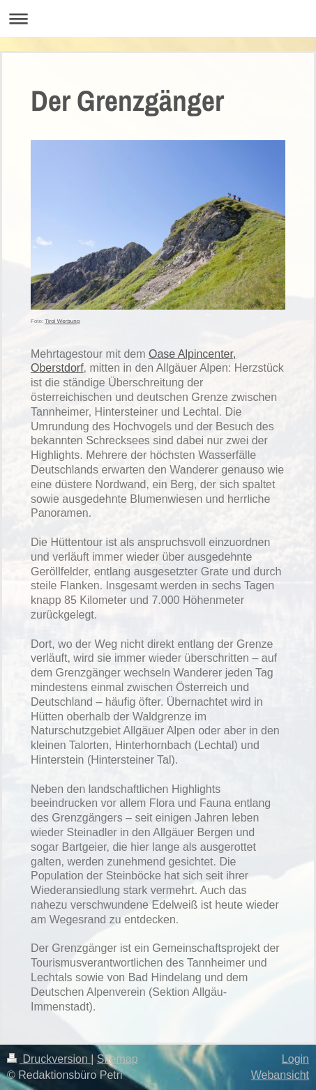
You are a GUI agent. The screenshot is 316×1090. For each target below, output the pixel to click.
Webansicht (280, 1075)
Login (295, 1059)
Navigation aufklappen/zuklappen (158, 18)
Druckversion (49, 1059)
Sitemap (117, 1059)
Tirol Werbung (62, 321)
